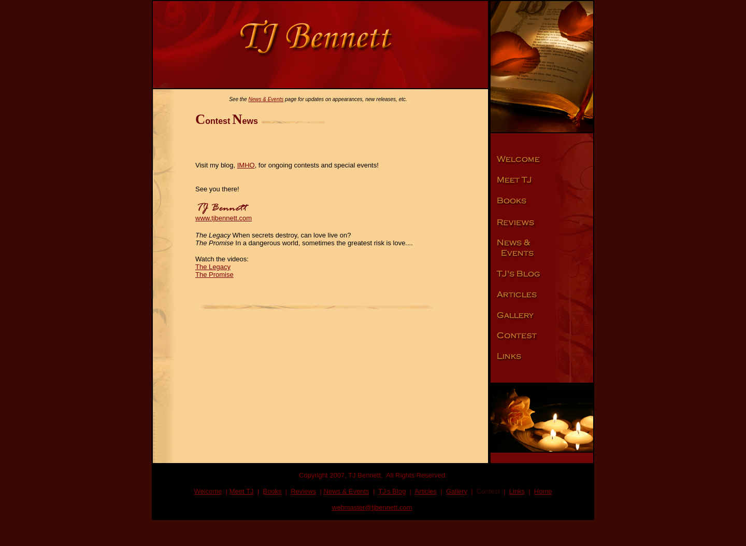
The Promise (214, 274)
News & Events (265, 99)
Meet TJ (241, 491)
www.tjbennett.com (223, 218)
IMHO (246, 165)
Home (543, 491)
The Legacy (213, 267)
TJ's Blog (392, 491)
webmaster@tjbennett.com (372, 507)
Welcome (208, 491)
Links (517, 491)
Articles (425, 491)
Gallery (456, 491)
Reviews (303, 491)
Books (272, 491)
